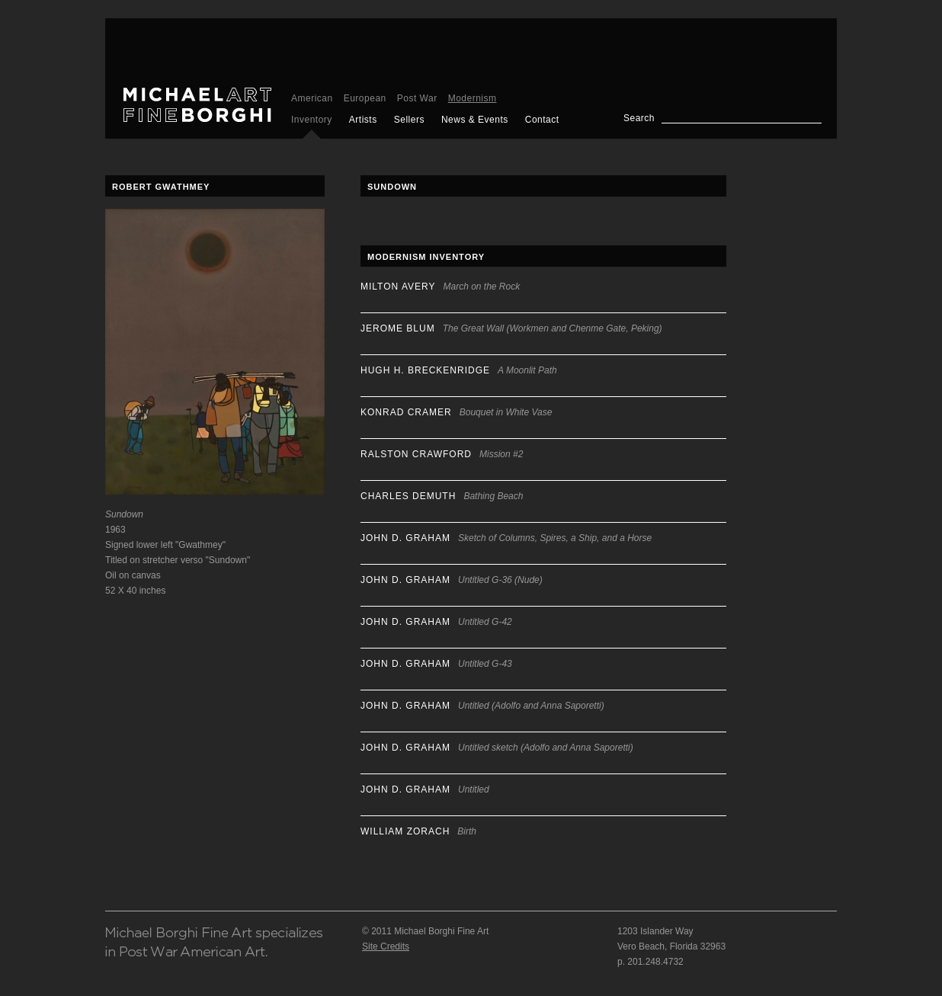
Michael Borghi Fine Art (197, 105)
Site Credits (385, 946)
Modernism (472, 98)
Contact (542, 119)
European (365, 98)
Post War (417, 98)
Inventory (311, 119)
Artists (363, 119)
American (312, 98)
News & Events (474, 119)
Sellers (409, 119)
